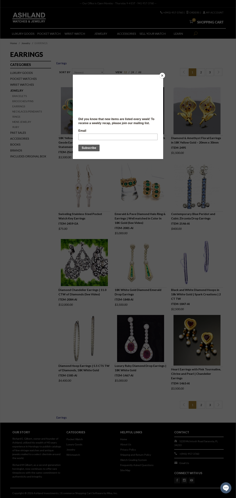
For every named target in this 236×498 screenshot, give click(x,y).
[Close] (162, 75)
